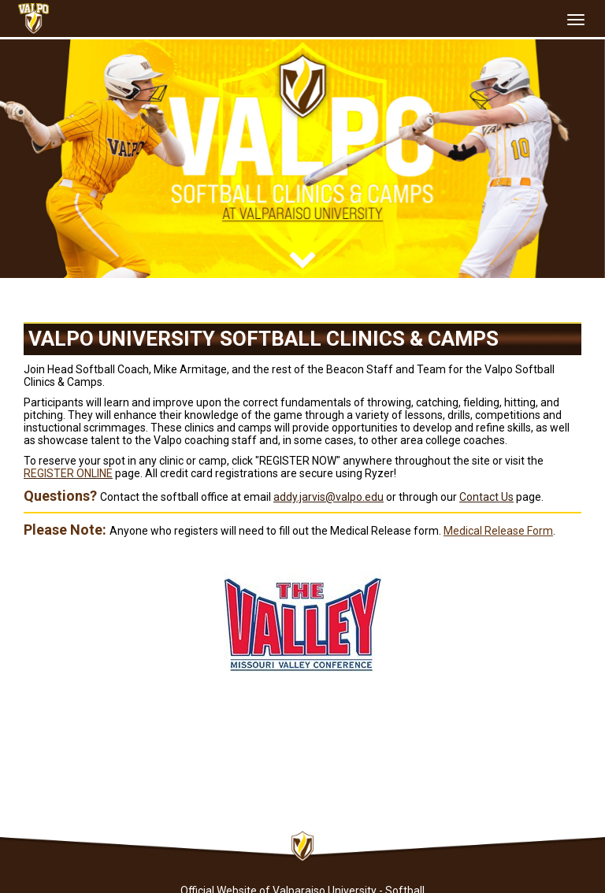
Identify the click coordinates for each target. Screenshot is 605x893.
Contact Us (486, 497)
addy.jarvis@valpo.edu (328, 497)
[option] (302, 158)
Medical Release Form (498, 530)
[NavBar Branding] (33, 18)
